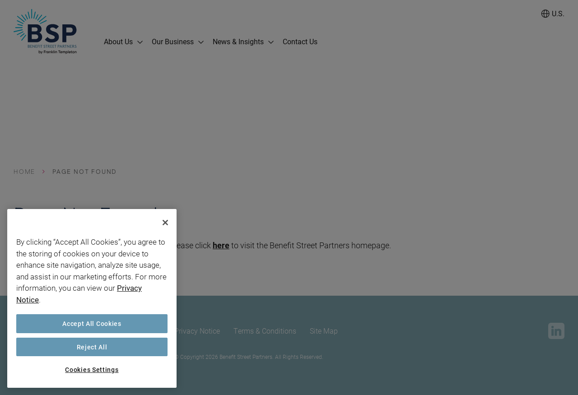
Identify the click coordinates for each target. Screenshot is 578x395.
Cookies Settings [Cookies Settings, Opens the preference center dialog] (91, 369)
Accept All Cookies (91, 323)
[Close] (165, 222)
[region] (92, 298)
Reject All (92, 347)
